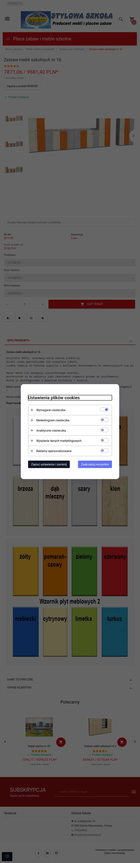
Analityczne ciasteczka (51, 430)
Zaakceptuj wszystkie (95, 464)
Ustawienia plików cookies (54, 397)
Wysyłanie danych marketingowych (58, 440)
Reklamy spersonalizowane (53, 451)
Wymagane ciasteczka (50, 410)
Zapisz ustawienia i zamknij (49, 464)
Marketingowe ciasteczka (52, 420)
